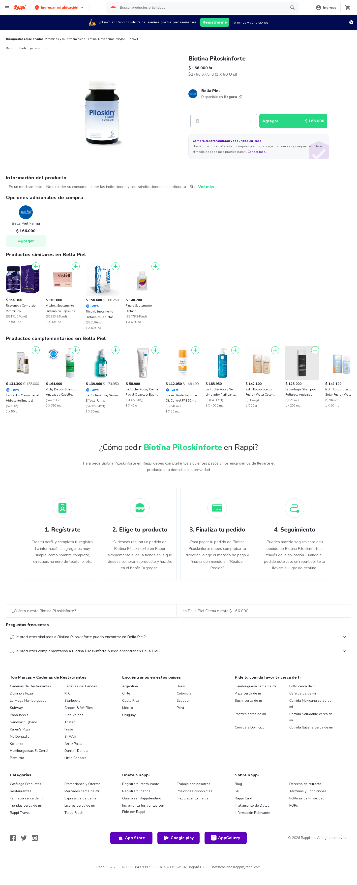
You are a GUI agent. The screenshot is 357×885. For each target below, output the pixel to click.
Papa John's (19, 715)
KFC (67, 693)
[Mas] (250, 121)
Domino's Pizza (21, 693)
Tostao (69, 722)
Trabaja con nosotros (193, 784)
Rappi (10, 48)
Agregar (26, 241)
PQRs (293, 805)
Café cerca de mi (302, 693)
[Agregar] (36, 266)
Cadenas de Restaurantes (30, 686)
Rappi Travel (20, 812)
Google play (178, 838)
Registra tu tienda (136, 791)
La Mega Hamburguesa (28, 700)
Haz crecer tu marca (192, 798)
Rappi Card (243, 798)
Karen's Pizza (20, 729)
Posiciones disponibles (194, 791)
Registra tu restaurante (140, 784)
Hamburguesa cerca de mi (255, 686)
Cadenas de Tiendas (80, 686)
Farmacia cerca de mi (26, 798)
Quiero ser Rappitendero (141, 798)
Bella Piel (210, 91)
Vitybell (121, 39)
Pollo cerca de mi (302, 686)
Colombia (184, 693)
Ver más (206, 187)
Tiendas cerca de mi (26, 805)
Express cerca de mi (80, 798)
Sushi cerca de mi (249, 700)
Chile (126, 693)
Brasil (181, 686)
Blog (238, 784)
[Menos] (198, 121)
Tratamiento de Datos (252, 805)
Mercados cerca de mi (81, 791)
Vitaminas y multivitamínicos (65, 39)
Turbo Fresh (73, 812)
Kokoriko (16, 743)
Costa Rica (130, 700)
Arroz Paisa (73, 743)
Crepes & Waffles (78, 707)
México (127, 707)
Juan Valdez (73, 715)
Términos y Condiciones (308, 791)
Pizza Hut (17, 758)
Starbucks (72, 700)
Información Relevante (252, 812)
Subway (16, 707)
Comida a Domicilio (250, 727)
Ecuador (183, 700)
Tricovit (133, 39)
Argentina (130, 686)
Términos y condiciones (250, 22)
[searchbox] (201, 8)
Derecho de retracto (305, 784)
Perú (180, 707)
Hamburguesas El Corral (29, 750)
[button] (59, 7)
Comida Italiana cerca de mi (311, 727)
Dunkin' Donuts (76, 750)
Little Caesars (75, 758)
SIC (237, 791)
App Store (131, 838)
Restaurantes (20, 791)
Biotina (92, 39)
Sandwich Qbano (23, 722)
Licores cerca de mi (79, 805)
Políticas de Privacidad (307, 798)
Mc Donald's (19, 736)
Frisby (69, 729)
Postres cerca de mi (250, 714)
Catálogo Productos (25, 784)
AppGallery (225, 838)
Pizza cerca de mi (248, 693)
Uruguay (129, 715)
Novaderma (106, 39)
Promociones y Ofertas (82, 784)
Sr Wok (70, 736)
